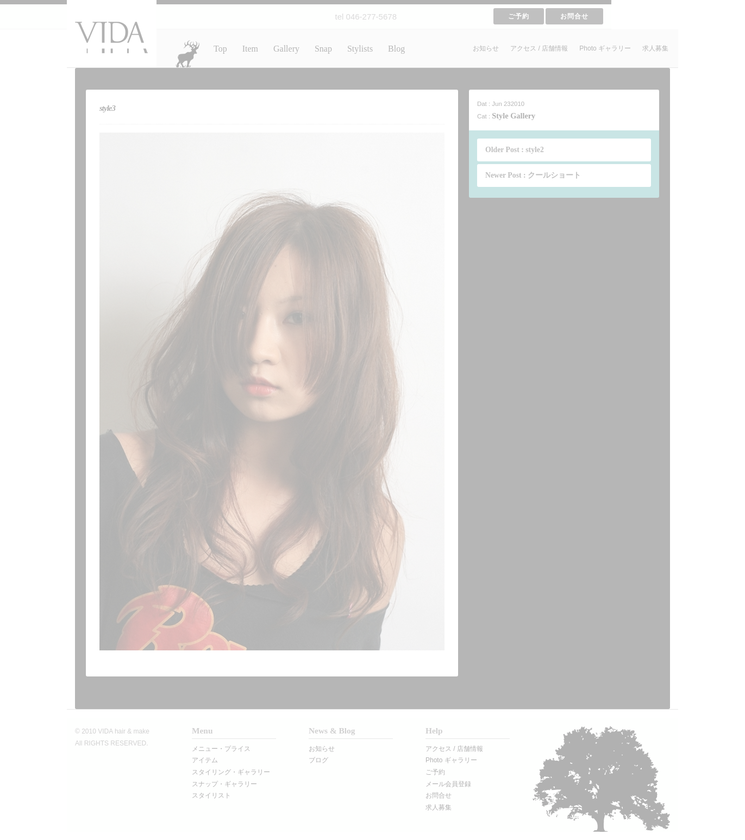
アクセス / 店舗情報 (539, 48)
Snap (323, 48)
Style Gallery (513, 115)
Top (220, 48)
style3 (107, 108)
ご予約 (518, 16)
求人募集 (655, 48)
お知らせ (486, 48)
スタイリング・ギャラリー (231, 772)
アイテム (205, 760)
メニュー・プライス (221, 749)
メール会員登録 (448, 784)
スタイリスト (211, 795)
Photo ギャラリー (605, 48)
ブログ (318, 760)
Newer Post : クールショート (533, 175)
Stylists (360, 48)
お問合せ (574, 16)
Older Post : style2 (514, 150)
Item (250, 48)
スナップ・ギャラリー (224, 784)
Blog (396, 48)
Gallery (286, 48)
